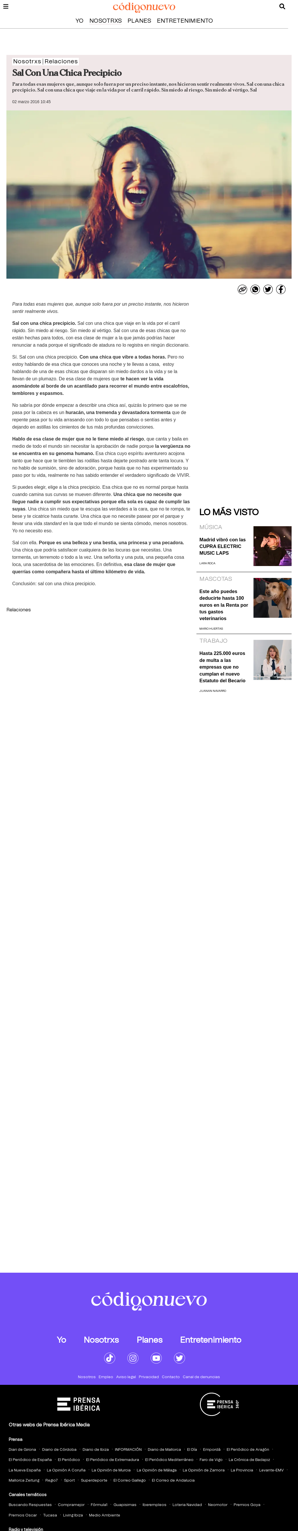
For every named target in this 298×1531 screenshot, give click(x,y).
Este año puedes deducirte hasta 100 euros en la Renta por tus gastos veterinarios (223, 605)
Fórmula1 (99, 1505)
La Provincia (242, 1470)
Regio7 (51, 1480)
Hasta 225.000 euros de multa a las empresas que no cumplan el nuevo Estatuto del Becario (222, 667)
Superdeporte (94, 1480)
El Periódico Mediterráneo (169, 1460)
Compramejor (71, 1505)
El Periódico (69, 1460)
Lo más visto (229, 512)
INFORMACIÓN (128, 1450)
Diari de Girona (22, 1450)
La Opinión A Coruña (66, 1470)
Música (210, 527)
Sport (69, 1480)
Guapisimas (124, 1505)
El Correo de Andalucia (173, 1480)
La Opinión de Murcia (111, 1470)
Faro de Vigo (211, 1460)
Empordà (212, 1450)
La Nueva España (25, 1470)
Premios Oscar (23, 1515)
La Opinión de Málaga (157, 1470)
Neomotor (218, 1505)
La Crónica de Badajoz (249, 1460)
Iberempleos (154, 1505)
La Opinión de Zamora (204, 1470)
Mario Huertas (211, 628)
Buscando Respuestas (30, 1505)
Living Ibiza (73, 1515)
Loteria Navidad (187, 1505)
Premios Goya (247, 1505)
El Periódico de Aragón (248, 1450)
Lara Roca (207, 563)
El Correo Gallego (129, 1480)
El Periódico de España (30, 1460)
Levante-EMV (271, 1470)
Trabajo (213, 641)
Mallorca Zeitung (24, 1480)
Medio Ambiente (104, 1515)
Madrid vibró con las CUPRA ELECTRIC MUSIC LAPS (222, 546)
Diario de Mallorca (164, 1450)
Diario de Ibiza (96, 1450)
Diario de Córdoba (59, 1450)
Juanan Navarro (212, 691)
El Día (192, 1450)
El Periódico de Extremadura (112, 1460)
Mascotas (215, 579)
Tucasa (50, 1515)
